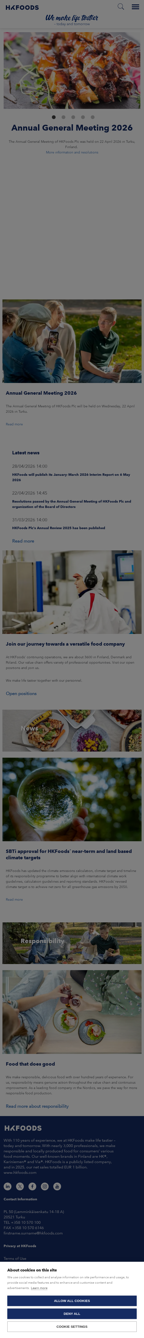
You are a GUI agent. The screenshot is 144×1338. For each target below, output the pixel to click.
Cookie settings (72, 1326)
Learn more (39, 1288)
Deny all (72, 1314)
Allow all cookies (72, 1301)
